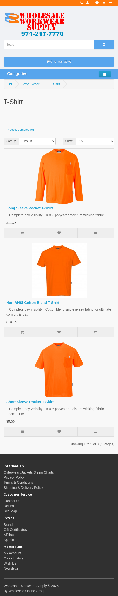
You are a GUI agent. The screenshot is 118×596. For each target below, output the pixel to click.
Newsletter (12, 568)
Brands (9, 525)
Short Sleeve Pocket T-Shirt (30, 402)
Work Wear (31, 84)
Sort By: (11, 141)
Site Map (10, 511)
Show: (69, 141)
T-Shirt (55, 84)
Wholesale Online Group (26, 591)
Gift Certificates (15, 530)
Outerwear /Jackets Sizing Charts (29, 472)
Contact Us (12, 501)
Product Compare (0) (20, 129)
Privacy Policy (14, 477)
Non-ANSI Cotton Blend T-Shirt (32, 302)
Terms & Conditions (18, 482)
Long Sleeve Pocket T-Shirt (29, 208)
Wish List (10, 563)
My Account (12, 553)
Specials (10, 540)
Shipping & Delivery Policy (23, 487)
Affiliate (9, 535)
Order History (14, 558)
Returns (9, 506)
